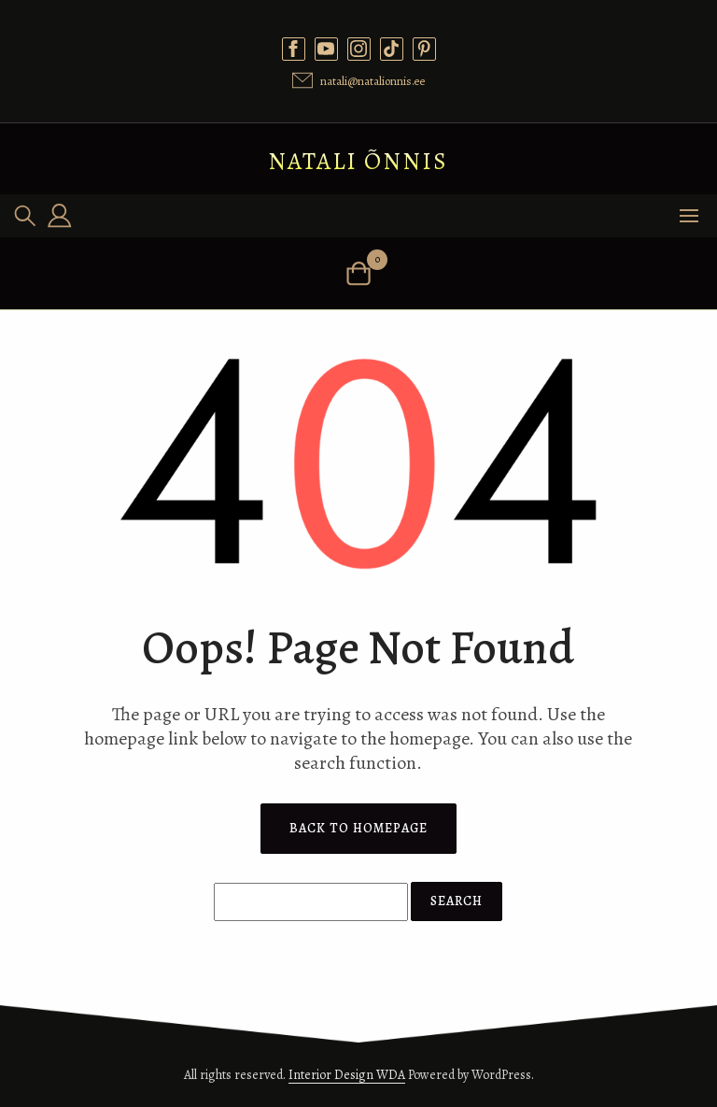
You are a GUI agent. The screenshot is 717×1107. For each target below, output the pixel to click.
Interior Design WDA (346, 1075)
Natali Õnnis (358, 161)
